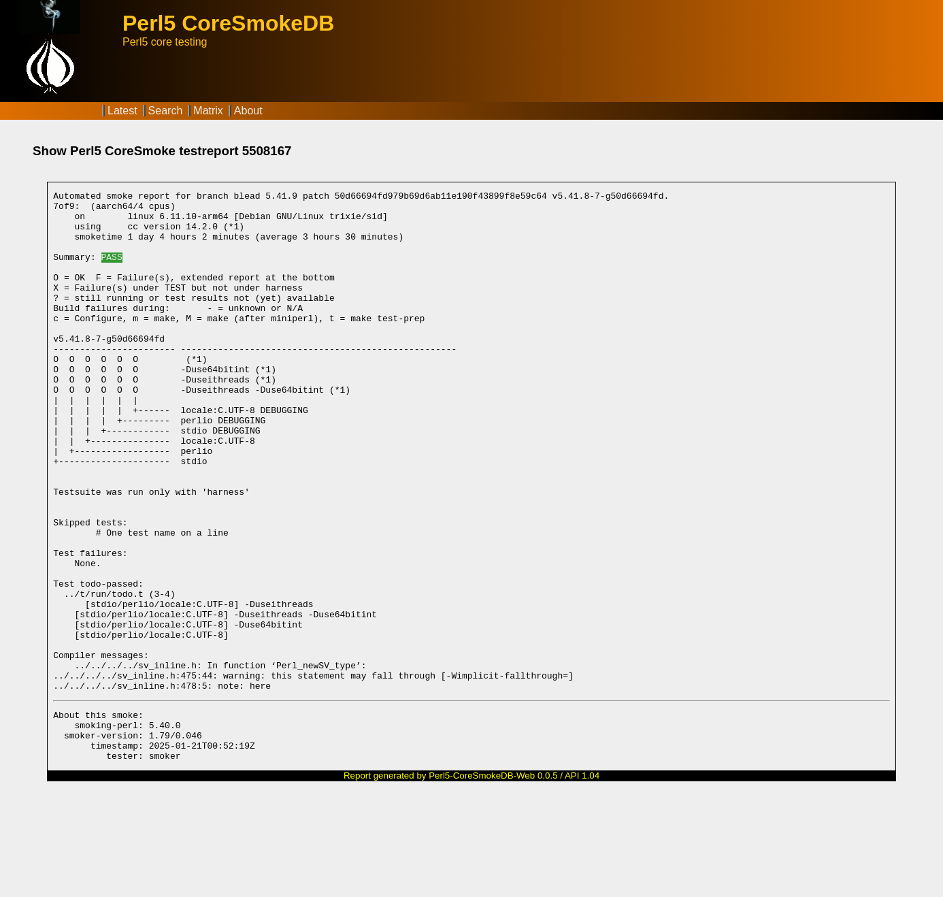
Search (165, 110)
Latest (122, 110)
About (248, 110)
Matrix (208, 110)
